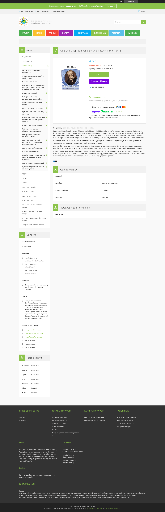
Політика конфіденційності (112, 508)
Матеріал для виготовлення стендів (32, 213)
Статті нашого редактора (125, 423)
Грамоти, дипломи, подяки (32, 125)
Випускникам (100, 33)
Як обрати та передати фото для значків (33, 219)
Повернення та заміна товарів (32, 225)
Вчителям (66, 33)
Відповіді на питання (29, 196)
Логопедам (116, 33)
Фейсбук (22, 417)
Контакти (111, 6)
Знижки (39, 33)
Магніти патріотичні (29, 82)
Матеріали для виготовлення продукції (65, 433)
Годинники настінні (29, 93)
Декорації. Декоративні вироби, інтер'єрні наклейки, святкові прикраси (33, 142)
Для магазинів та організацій (33, 163)
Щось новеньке (27, 61)
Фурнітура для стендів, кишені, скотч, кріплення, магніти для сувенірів (34, 157)
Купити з (100, 81)
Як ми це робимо (27, 200)
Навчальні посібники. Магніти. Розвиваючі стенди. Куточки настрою (33, 120)
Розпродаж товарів (124, 427)
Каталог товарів (27, 66)
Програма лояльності (59, 420)
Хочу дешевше (26, 57)
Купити (100, 75)
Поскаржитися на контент (95, 508)
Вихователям (82, 33)
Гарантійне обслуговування (94, 417)
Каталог (25, 33)
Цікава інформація (28, 187)
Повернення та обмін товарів (94, 420)
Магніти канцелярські (30, 152)
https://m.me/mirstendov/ (34, 337)
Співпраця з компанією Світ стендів (31, 206)
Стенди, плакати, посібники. (32, 108)
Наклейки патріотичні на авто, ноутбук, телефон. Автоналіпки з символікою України (33, 87)
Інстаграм (22, 420)
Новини (24, 183)
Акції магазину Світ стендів (126, 417)
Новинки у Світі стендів (125, 420)
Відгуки (24, 174)
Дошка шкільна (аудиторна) (32, 148)
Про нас (52, 33)
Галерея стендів (27, 192)
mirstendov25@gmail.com (34, 333)
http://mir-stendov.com (33, 330)
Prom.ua (92, 506)
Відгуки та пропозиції (59, 417)
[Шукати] (143, 22)
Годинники (132, 33)
